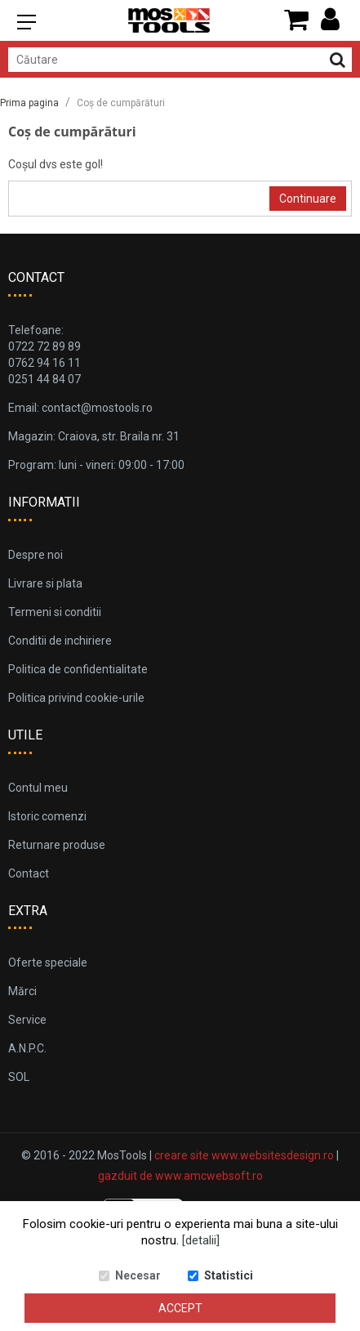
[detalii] (201, 1240)
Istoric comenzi (47, 816)
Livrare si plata (45, 583)
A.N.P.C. (27, 1048)
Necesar (138, 1275)
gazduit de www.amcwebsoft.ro (180, 1175)
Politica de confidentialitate (78, 669)
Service (27, 1019)
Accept (180, 1308)
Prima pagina (29, 103)
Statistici (228, 1275)
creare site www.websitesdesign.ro (244, 1155)
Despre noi (35, 554)
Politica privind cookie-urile (76, 697)
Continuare (307, 198)
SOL (18, 1076)
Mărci (22, 991)
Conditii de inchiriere (60, 640)
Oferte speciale (47, 962)
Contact (28, 873)
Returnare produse (56, 844)
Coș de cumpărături (121, 103)
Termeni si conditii (54, 612)
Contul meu (38, 787)
